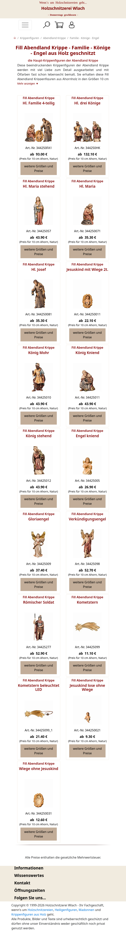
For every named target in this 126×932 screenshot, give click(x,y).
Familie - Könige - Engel (84, 38)
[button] (63, 868)
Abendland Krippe (54, 38)
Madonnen (86, 910)
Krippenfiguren (29, 38)
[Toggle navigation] (25, 25)
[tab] (63, 868)
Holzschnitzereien (40, 910)
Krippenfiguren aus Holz (28, 914)
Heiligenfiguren (66, 910)
